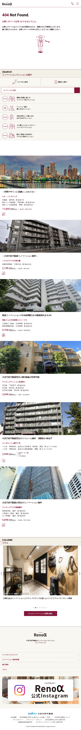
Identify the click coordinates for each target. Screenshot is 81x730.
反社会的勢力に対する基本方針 (55, 719)
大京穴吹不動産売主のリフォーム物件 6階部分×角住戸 (27, 438)
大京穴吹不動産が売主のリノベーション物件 (22, 503)
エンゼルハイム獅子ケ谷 (11, 443)
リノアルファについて (10, 655)
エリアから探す (22, 82)
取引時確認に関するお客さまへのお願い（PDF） (35, 717)
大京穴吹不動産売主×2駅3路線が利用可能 (20, 377)
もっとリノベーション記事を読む (40, 613)
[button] (1, 573)
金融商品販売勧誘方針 (25, 722)
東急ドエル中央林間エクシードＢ (14, 320)
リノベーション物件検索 (10, 659)
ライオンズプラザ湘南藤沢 (12, 507)
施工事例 (5, 664)
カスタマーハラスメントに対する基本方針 (49, 722)
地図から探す (62, 82)
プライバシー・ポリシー (34, 719)
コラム (4, 669)
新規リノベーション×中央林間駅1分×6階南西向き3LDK (27, 315)
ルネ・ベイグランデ (9, 196)
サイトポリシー (18, 719)
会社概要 (14, 717)
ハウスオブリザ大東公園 (11, 261)
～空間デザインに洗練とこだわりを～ (19, 192)
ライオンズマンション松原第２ (13, 382)
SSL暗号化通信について (62, 717)
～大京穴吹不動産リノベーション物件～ (20, 256)
